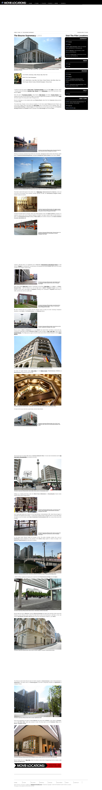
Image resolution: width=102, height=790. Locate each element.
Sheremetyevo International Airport (49, 264)
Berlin (69, 44)
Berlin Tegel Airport (73, 46)
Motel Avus (39, 192)
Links (67, 782)
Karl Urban (36, 105)
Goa (69, 66)
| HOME (30, 3)
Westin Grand (44, 370)
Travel (50, 782)
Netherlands (45, 91)
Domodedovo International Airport (76, 78)
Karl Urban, (40, 80)
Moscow (69, 76)
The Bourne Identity (38, 89)
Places (33, 782)
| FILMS (36, 3)
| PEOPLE (49, 3)
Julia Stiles (46, 286)
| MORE (55, 3)
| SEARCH (63, 3)
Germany (31, 74)
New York (45, 74)
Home (15, 32)
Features (59, 782)
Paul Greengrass (32, 77)
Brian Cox (25, 286)
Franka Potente (54, 94)
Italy (41, 74)
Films (19, 32)
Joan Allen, (34, 80)
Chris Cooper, (25, 82)
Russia (38, 74)
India (35, 74)
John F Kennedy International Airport (77, 101)
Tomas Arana (49, 82)
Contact (76, 782)
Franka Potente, (46, 80)
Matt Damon (42, 94)
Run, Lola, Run (51, 331)
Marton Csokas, (32, 82)
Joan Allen (33, 370)
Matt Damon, (29, 80)
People (42, 782)
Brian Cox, (58, 80)
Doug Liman (30, 89)
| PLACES (43, 3)
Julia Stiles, (53, 80)
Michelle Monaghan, (41, 82)
